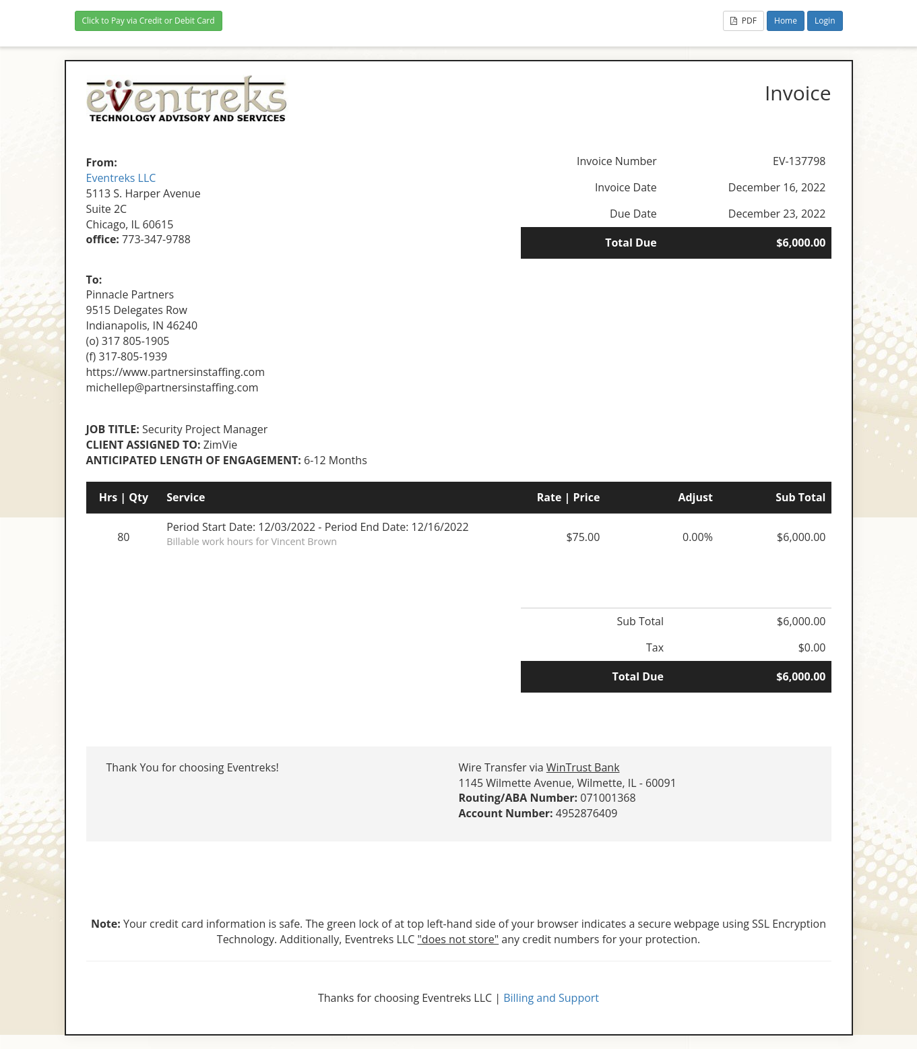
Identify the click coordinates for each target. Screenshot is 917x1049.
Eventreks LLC (121, 177)
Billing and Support (551, 997)
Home (785, 20)
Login (825, 20)
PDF (743, 20)
